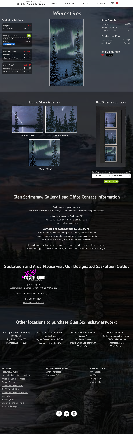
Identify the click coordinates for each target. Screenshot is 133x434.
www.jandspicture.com (33, 302)
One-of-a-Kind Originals (13, 402)
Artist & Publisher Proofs (13, 378)
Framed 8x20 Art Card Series (15, 392)
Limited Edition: (107, 40)
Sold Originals (8, 399)
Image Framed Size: (108, 30)
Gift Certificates (53, 371)
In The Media (96, 378)
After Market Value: (10, 58)
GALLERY (69, 3)
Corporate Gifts (53, 375)
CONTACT (102, 3)
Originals (6, 395)
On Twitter (95, 375)
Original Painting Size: (109, 27)
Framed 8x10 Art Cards (12, 385)
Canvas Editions (9, 382)
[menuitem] (31, 3)
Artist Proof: (106, 43)
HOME (54, 3)
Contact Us (95, 382)
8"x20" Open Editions (11, 389)
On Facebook (96, 371)
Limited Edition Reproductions (16, 375)
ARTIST (85, 3)
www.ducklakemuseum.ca (66, 223)
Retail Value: (8, 54)
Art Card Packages (10, 406)
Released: (105, 24)
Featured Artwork (10, 371)
